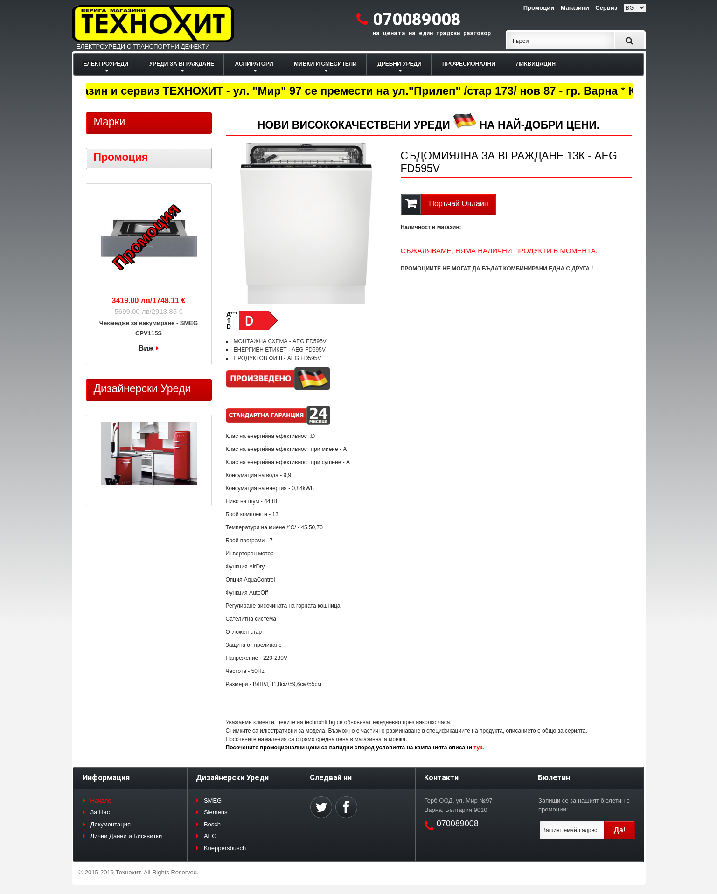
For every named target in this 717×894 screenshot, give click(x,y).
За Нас (100, 812)
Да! (620, 830)
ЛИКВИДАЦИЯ (536, 64)
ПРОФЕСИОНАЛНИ (468, 64)
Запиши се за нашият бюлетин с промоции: (583, 805)
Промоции (538, 7)
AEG (210, 835)
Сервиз (606, 7)
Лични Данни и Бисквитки (126, 835)
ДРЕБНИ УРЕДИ (399, 64)
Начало (100, 800)
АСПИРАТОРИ (254, 64)
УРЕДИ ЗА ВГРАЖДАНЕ (181, 64)
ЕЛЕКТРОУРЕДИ (106, 64)
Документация (110, 824)
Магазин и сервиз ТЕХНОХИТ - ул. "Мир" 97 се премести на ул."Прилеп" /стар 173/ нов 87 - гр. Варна (343, 90)
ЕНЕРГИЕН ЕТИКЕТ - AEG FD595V (280, 350)
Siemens (216, 812)
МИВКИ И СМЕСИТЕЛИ (325, 64)
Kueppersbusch (225, 848)
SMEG (213, 800)
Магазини (574, 7)
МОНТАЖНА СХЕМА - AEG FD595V (280, 341)
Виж (146, 348)
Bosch (212, 824)
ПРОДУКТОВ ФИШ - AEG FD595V (277, 358)
